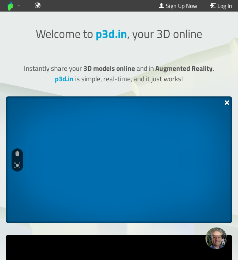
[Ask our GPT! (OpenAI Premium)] (216, 238)
